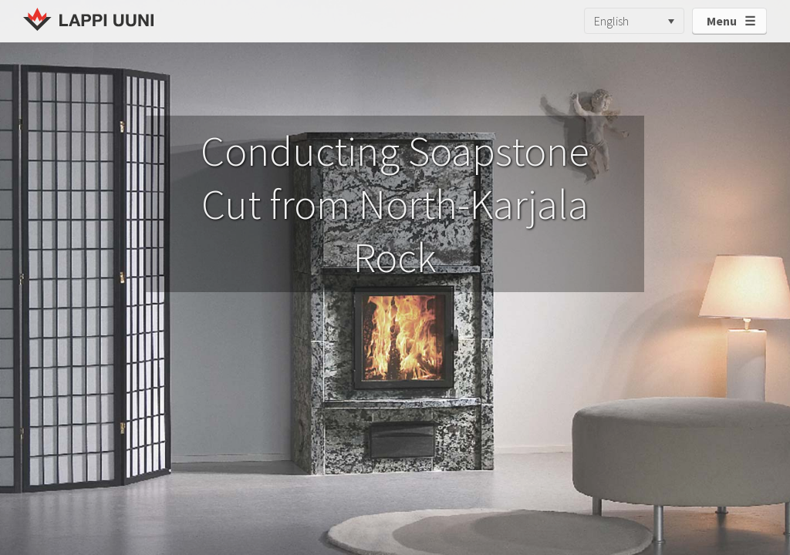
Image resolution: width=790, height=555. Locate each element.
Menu (722, 21)
